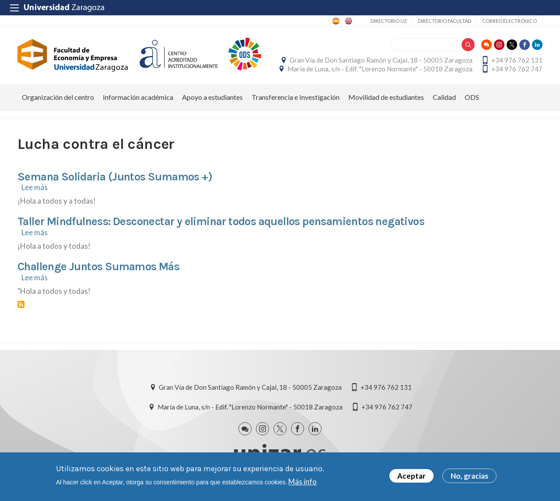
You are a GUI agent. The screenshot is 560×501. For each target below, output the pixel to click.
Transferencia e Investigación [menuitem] (296, 97)
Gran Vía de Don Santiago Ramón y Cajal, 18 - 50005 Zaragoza (381, 60)
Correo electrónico (509, 21)
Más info (302, 481)
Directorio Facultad (444, 21)
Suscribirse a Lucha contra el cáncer (21, 304)
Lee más (34, 187)
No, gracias (469, 475)
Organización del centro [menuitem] (58, 97)
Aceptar (411, 475)
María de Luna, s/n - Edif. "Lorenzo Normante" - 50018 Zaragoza (379, 69)
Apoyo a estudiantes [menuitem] (212, 97)
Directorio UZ (389, 21)
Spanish (335, 21)
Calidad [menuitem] (444, 97)
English (348, 21)
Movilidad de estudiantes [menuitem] (386, 97)
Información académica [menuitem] (138, 97)
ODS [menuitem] (472, 97)
